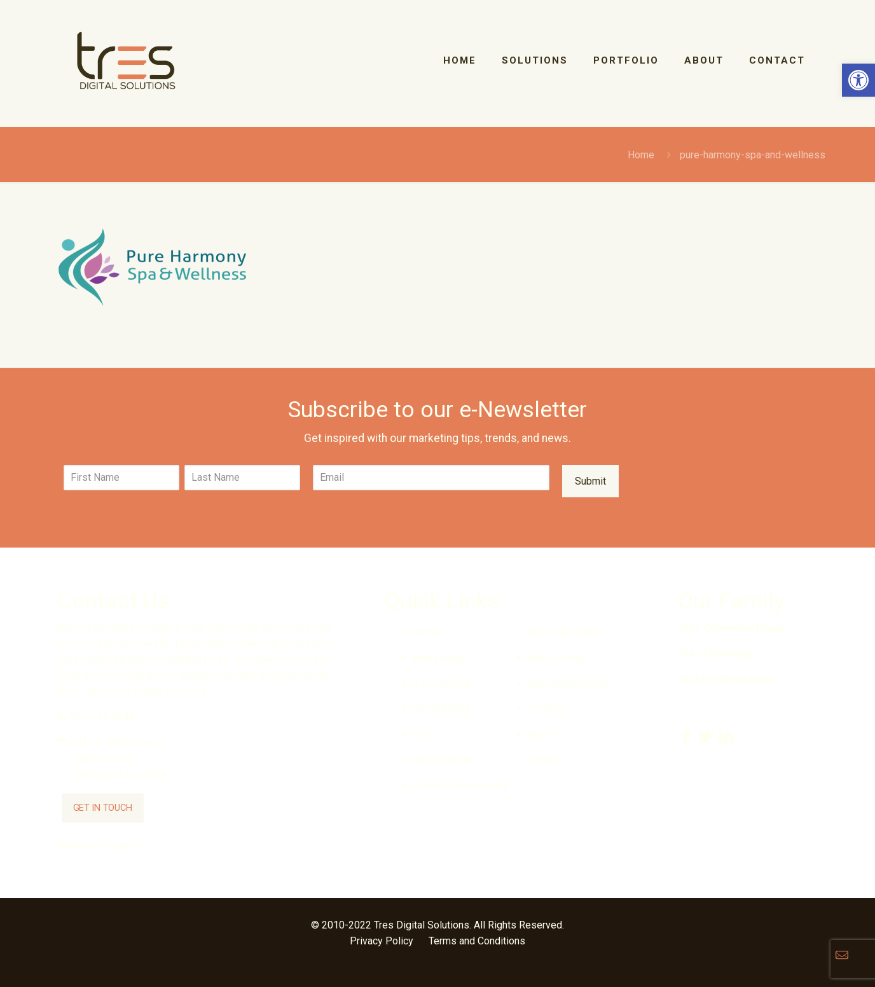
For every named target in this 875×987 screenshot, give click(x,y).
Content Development (460, 785)
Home (641, 155)
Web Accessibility (567, 683)
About (540, 734)
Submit (590, 481)
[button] (858, 80)
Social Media (441, 709)
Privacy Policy (381, 941)
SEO (421, 734)
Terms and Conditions (477, 941)
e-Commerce (441, 683)
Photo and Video (564, 632)
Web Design (439, 658)
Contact (544, 760)
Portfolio (547, 709)
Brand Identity (443, 760)
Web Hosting (556, 658)
